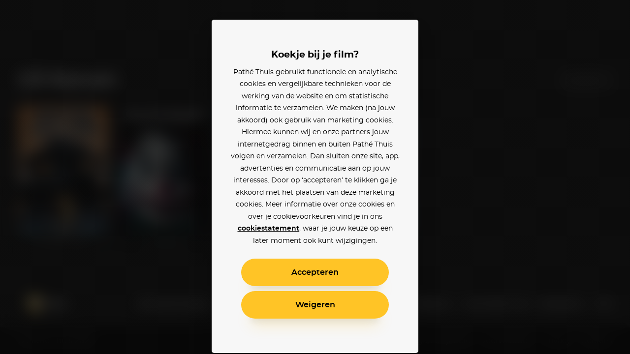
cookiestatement (268, 228)
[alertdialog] (315, 177)
